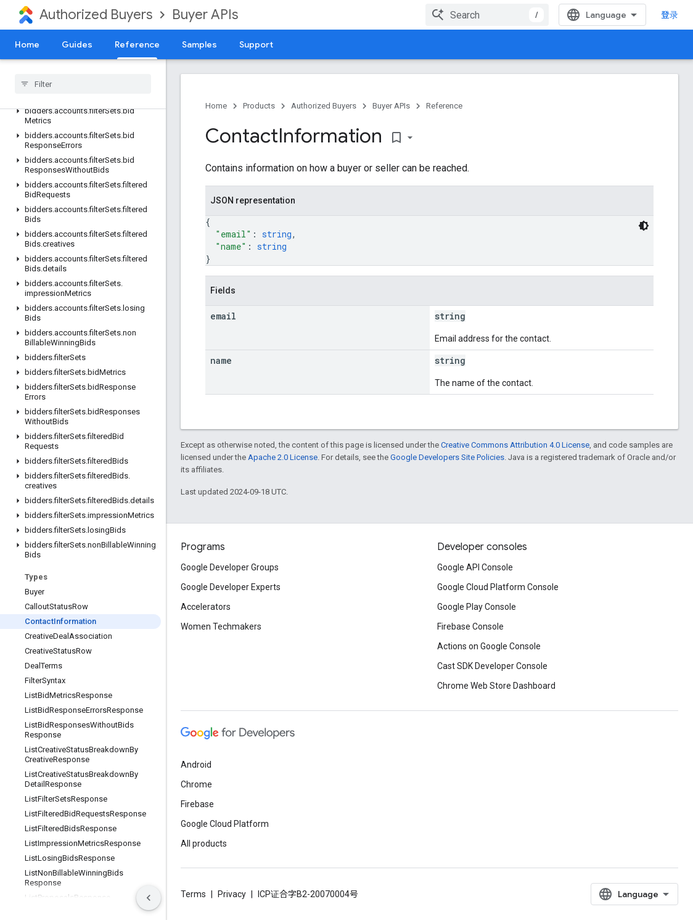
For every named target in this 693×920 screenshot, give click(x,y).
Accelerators (206, 607)
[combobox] (487, 15)
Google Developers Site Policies (447, 457)
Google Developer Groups (230, 567)
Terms (193, 894)
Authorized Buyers (95, 14)
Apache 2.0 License (283, 457)
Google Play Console (476, 607)
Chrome (196, 784)
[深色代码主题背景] (644, 226)
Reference (444, 105)
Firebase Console (470, 626)
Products (259, 105)
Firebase (197, 804)
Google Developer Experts (231, 587)
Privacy (232, 894)
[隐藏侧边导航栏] (148, 897)
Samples (199, 44)
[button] (80, 116)
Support (256, 44)
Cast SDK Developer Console (492, 666)
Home (27, 44)
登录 (669, 15)
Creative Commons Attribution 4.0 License (515, 445)
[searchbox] (83, 84)
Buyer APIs (205, 14)
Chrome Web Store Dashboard (496, 686)
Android (196, 765)
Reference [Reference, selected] (137, 44)
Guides (77, 44)
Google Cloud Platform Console (498, 587)
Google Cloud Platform (225, 824)
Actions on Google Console (489, 646)
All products (204, 843)
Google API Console (475, 567)
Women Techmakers (221, 626)
